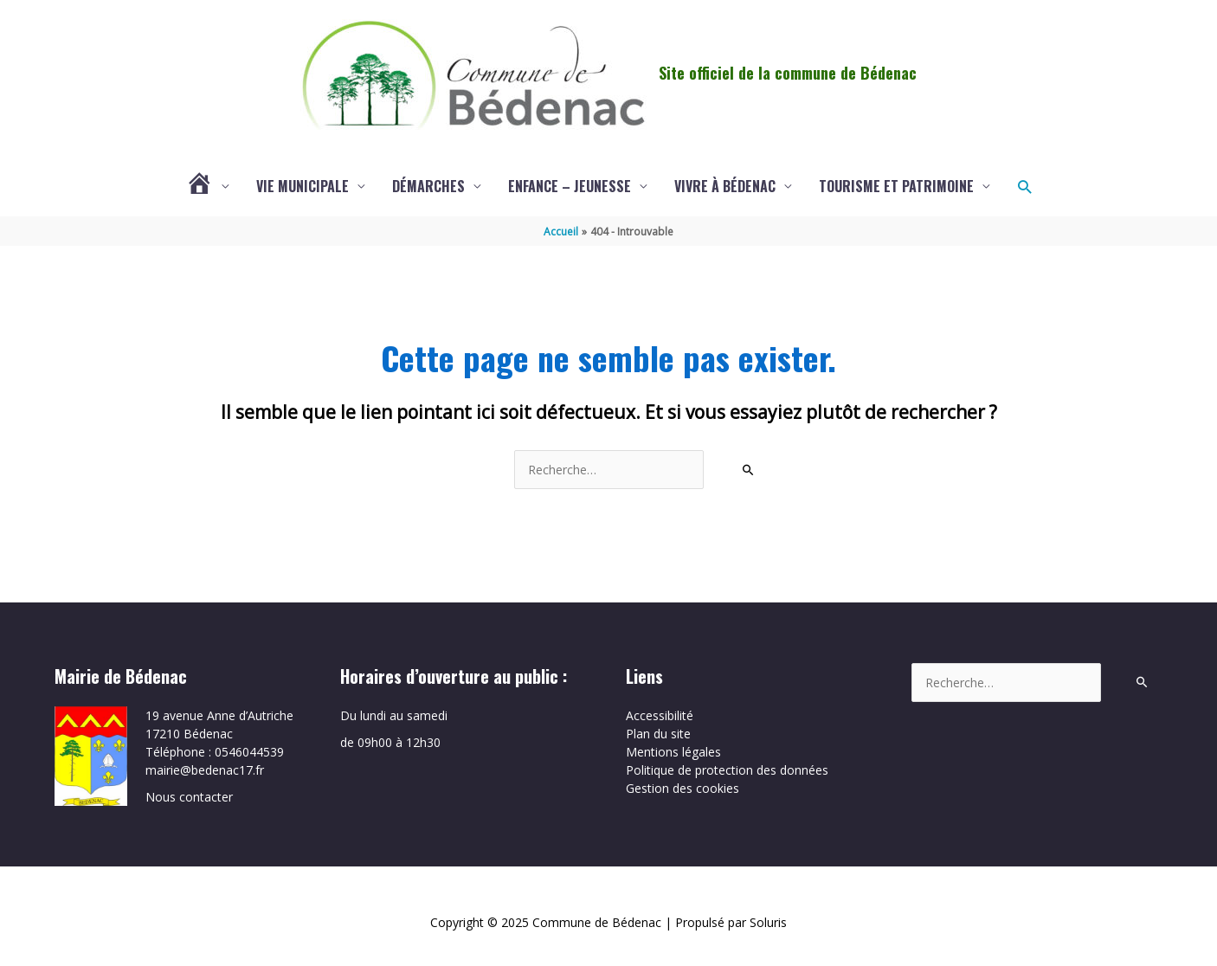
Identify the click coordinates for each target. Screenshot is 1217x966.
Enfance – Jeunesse (569, 186)
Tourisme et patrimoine (896, 186)
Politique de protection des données (727, 770)
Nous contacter (189, 797)
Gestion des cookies (682, 788)
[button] (1024, 186)
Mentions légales (673, 752)
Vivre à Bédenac (725, 186)
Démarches (428, 186)
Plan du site (658, 733)
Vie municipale (302, 186)
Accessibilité (659, 715)
